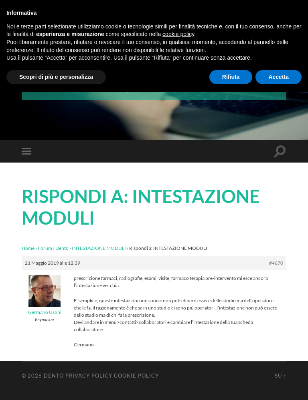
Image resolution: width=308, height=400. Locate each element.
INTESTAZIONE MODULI (99, 248)
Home (28, 248)
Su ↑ (280, 375)
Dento (62, 248)
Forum (45, 248)
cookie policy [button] (178, 34)
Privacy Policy (88, 375)
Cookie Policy (136, 375)
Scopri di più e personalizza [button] (56, 77)
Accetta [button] (278, 77)
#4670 (276, 263)
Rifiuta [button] (231, 77)
